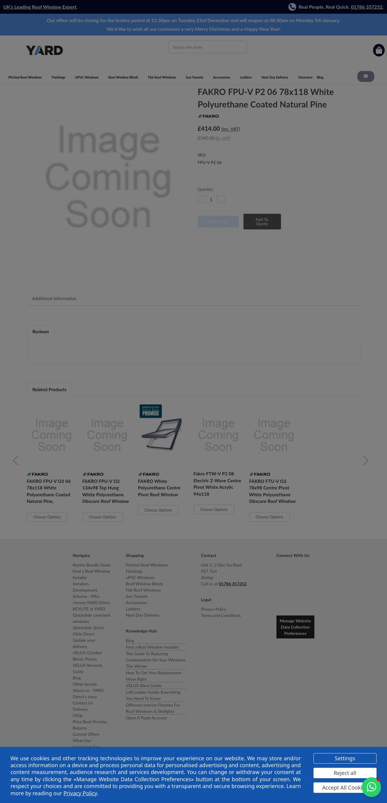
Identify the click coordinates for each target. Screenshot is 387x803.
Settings (345, 758)
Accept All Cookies (345, 787)
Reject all (345, 772)
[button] (371, 787)
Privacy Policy (80, 793)
